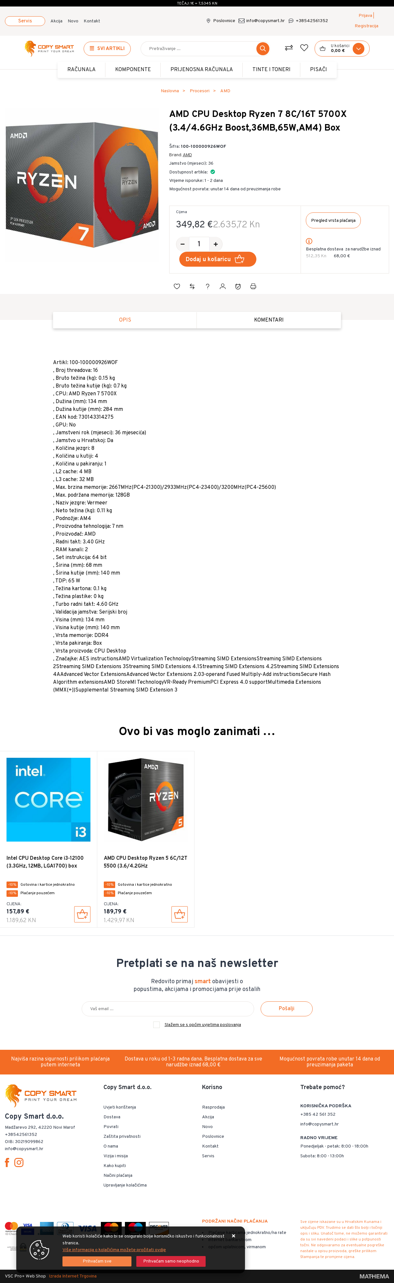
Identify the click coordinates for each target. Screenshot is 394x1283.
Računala (81, 70)
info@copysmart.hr (265, 21)
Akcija (56, 21)
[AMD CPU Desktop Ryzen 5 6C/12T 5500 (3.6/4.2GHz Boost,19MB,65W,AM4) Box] (179, 914)
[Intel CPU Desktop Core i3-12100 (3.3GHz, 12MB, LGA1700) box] (82, 914)
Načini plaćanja (117, 1175)
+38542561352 (312, 21)
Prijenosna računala (201, 70)
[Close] (96, 1261)
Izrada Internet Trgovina (73, 1276)
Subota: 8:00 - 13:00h (322, 1156)
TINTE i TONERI (271, 70)
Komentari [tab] (269, 320)
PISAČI (318, 70)
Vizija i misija (115, 1156)
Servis (25, 21)
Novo (73, 21)
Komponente (133, 70)
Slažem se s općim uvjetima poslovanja (203, 1025)
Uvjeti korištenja (119, 1107)
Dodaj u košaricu (216, 259)
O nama (110, 1146)
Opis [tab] (125, 320)
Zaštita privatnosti (122, 1136)
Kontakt (92, 21)
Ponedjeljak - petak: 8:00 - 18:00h (334, 1146)
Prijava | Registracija (366, 21)
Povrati (110, 1127)
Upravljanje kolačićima (125, 1185)
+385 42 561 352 (317, 1114)
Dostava (111, 1117)
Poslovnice (224, 21)
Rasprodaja (213, 1107)
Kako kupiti (114, 1166)
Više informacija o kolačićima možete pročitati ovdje (114, 1250)
